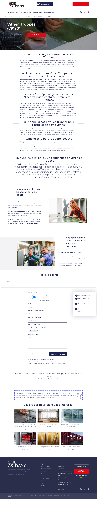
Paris (63, 103)
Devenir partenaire (45, 481)
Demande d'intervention (80, 4)
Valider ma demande (58, 354)
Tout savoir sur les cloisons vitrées (48, 425)
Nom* (29, 303)
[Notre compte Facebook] (84, 12)
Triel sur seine (47, 395)
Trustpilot (8, 281)
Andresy (53, 395)
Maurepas (39, 395)
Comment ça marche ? (26, 12)
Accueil (6, 16)
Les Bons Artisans (14, 495)
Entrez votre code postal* (34, 317)
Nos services (61, 489)
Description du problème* (34, 334)
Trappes (64, 62)
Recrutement (61, 468)
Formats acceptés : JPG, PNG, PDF (37, 328)
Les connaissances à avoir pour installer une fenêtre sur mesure (25, 426)
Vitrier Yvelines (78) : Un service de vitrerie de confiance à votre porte (27, 16)
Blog (42, 473)
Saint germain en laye (28, 395)
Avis (42, 483)
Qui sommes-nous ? (13, 12)
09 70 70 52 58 (46, 4)
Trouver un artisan (48, 12)
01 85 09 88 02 (36, 35)
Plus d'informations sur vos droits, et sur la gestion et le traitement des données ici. (44, 366)
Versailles (57, 103)
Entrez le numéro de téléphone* (36, 310)
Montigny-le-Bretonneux (47, 103)
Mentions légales (34, 495)
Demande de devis (17, 35)
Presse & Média (45, 476)
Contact (43, 485)
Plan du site (69, 495)
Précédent (32, 354)
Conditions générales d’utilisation (45, 495)
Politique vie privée (34, 496)
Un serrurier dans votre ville (64, 482)
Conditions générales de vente (60, 495)
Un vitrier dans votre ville (64, 484)
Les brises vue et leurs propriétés (25, 448)
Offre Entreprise (45, 478)
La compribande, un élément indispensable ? (48, 448)
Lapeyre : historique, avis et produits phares (71, 448)
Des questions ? (37, 12)
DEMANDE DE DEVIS (63, 4)
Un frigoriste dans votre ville (65, 487)
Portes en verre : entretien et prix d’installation (71, 425)
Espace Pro (61, 466)
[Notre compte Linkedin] (81, 12)
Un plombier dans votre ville (65, 471)
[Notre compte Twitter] (88, 12)
